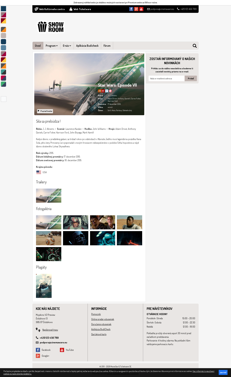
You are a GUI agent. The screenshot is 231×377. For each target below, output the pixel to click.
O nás (67, 45)
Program (52, 45)
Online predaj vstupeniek (102, 319)
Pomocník (96, 314)
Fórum (107, 45)
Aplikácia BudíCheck (100, 329)
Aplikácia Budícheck (87, 45)
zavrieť (223, 372)
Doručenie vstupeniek (101, 324)
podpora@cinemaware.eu (160, 8)
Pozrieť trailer (44, 111)
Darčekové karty (98, 334)
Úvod (38, 45)
